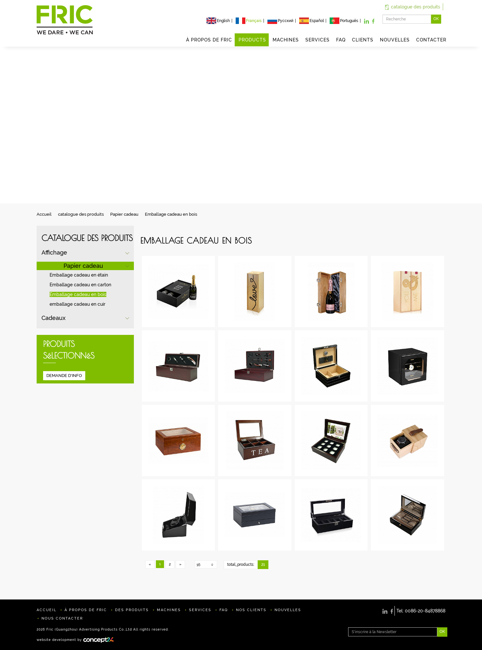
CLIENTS (362, 39)
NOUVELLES (395, 39)
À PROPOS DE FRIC (209, 39)
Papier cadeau (124, 214)
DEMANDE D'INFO (64, 375)
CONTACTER (431, 39)
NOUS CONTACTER (62, 618)
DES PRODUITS (132, 610)
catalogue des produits (412, 6)
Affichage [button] (54, 252)
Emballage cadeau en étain (79, 275)
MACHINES (286, 39)
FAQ (341, 39)
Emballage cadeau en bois (78, 294)
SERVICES (317, 39)
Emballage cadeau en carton (80, 284)
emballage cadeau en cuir (77, 304)
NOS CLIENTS (251, 610)
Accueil (44, 214)
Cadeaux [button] (53, 317)
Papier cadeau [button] (83, 265)
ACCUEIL (46, 610)
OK (436, 19)
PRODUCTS (252, 39)
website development (56, 640)
